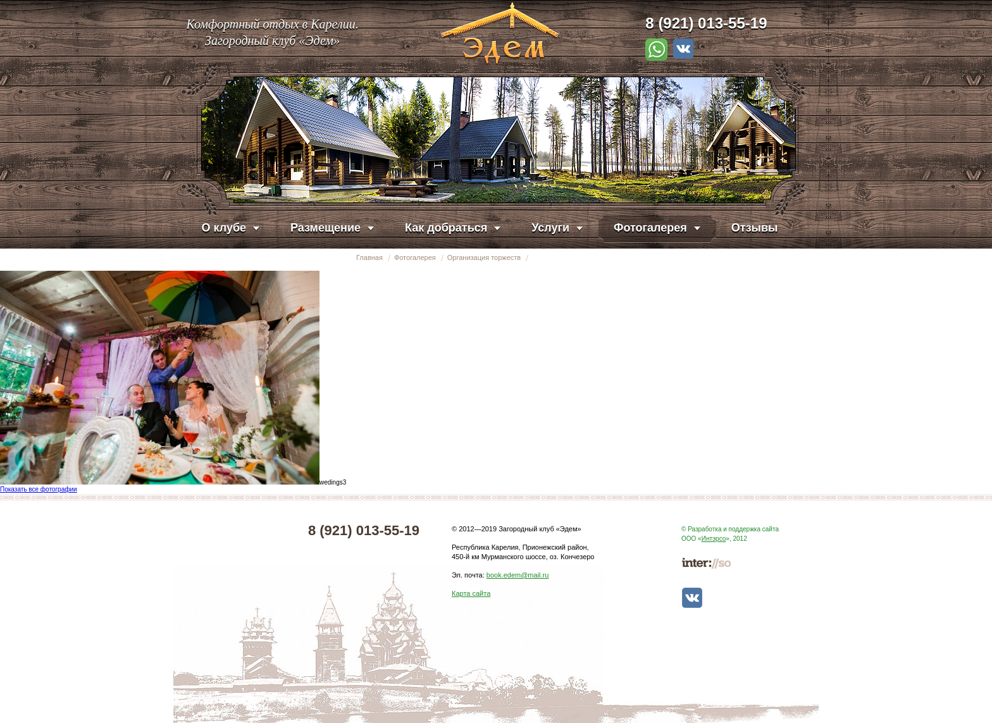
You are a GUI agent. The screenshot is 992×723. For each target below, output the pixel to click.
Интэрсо (714, 538)
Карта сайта (471, 593)
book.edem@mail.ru (518, 575)
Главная (369, 257)
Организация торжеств (484, 257)
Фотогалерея (415, 257)
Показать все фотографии (38, 489)
